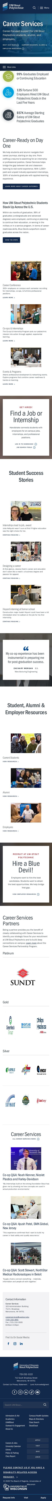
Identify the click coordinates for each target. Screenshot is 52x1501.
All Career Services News (24, 1140)
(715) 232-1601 (12, 1321)
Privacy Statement (20, 1385)
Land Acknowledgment (39, 1385)
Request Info (9, 1497)
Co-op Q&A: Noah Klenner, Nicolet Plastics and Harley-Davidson (23, 1178)
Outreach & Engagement (15, 1426)
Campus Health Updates (38, 1416)
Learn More (8, 298)
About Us (9, 1430)
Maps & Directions (36, 1420)
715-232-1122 (26, 1375)
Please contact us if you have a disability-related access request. (24, 1473)
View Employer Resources (24, 895)
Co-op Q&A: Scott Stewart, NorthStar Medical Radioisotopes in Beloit (25, 1273)
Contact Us (7, 1385)
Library (8, 1450)
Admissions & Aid (12, 1416)
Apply (37, 1441)
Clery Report (10, 1457)
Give (38, 1452)
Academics (10, 1420)
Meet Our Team (9, 45)
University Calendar (13, 1447)
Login (37, 1458)
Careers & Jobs (11, 1444)
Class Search (34, 1423)
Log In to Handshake (24, 444)
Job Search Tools (24, 448)
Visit (38, 1447)
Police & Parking (12, 1453)
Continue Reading (10, 535)
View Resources (10, 762)
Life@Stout (10, 1423)
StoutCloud (33, 1426)
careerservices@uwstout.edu (17, 1318)
